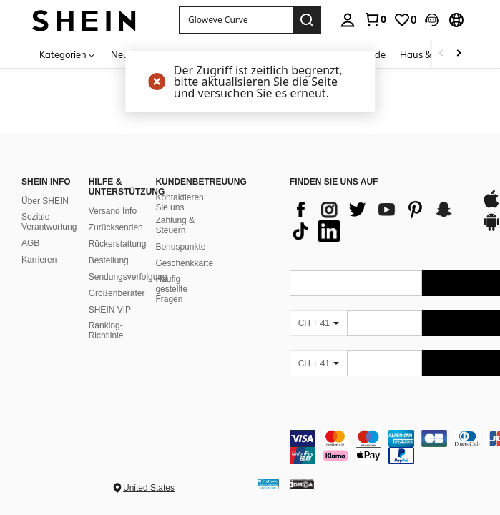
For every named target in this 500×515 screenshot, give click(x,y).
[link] (374, 19)
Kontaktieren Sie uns (179, 202)
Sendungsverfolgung (128, 277)
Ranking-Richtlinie (106, 330)
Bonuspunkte (180, 247)
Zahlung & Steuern (175, 225)
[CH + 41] (318, 323)
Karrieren (39, 260)
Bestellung (109, 260)
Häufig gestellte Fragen (171, 289)
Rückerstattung (118, 244)
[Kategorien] (68, 54)
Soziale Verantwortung (49, 222)
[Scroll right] (459, 54)
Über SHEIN (45, 201)
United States (149, 488)
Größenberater (117, 293)
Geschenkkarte (184, 263)
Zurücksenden (116, 227)
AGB (30, 243)
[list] (378, 220)
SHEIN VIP (110, 310)
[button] (432, 20)
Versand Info (113, 211)
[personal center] (347, 20)
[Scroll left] (441, 54)
